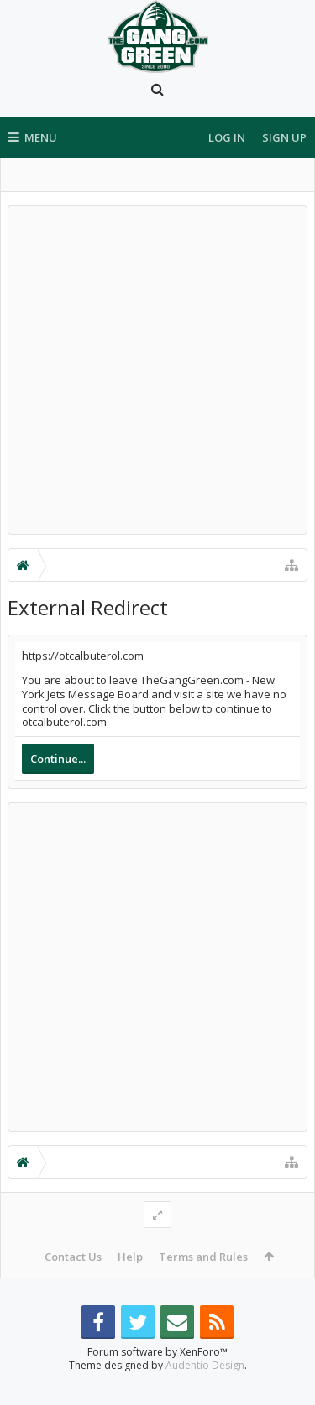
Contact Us (73, 1256)
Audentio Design (204, 1392)
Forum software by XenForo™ (157, 1378)
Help (130, 1256)
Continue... (58, 758)
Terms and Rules (203, 1256)
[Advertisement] (157, 370)
